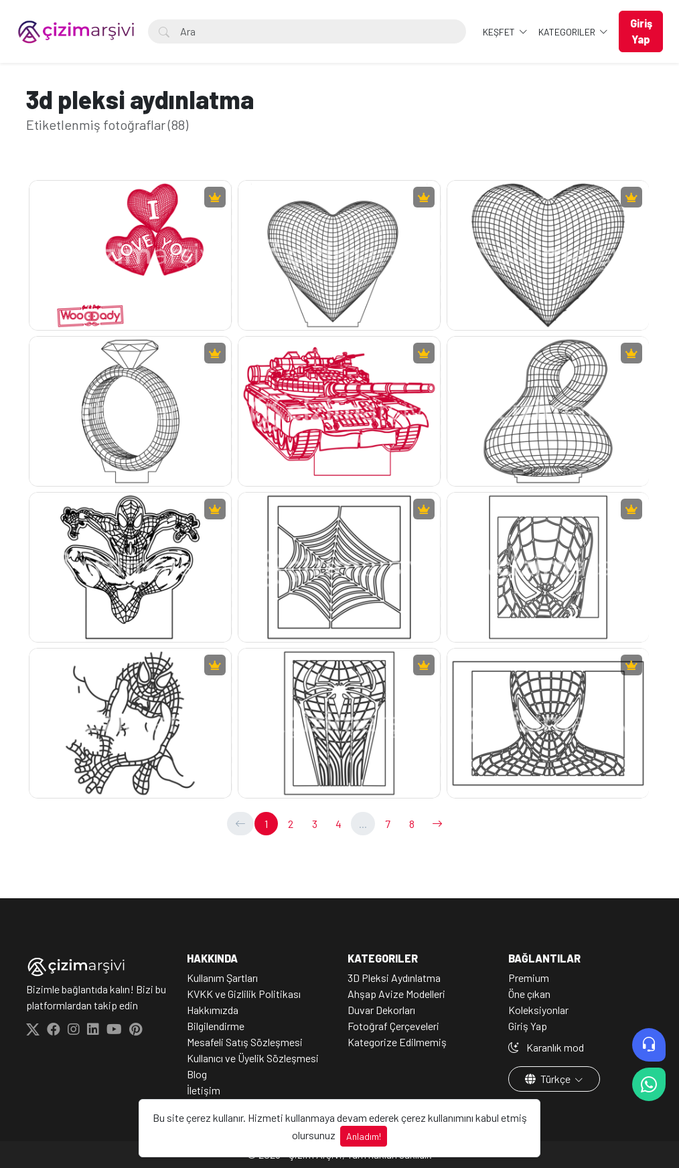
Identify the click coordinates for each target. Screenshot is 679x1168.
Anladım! (363, 1136)
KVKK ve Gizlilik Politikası (244, 993)
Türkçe (549, 1078)
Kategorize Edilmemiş (397, 1041)
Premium (528, 977)
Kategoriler (567, 31)
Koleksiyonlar (538, 1009)
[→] (437, 823)
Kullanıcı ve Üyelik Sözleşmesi (253, 1058)
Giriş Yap (527, 1025)
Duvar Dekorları (381, 1009)
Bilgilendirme (215, 1025)
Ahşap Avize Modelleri (396, 993)
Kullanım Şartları (222, 977)
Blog (197, 1074)
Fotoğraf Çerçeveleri (393, 1025)
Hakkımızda (212, 1009)
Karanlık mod (546, 1047)
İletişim (203, 1090)
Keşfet (500, 31)
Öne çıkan (529, 993)
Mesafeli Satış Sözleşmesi (245, 1041)
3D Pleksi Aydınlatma (394, 977)
